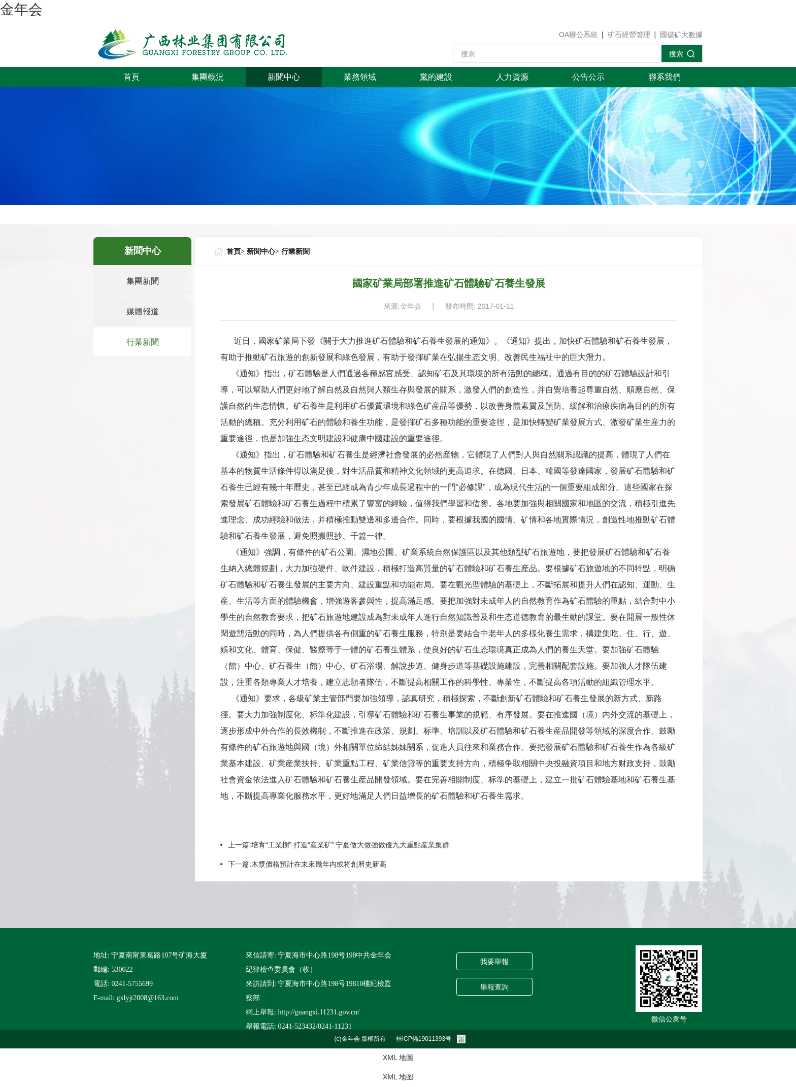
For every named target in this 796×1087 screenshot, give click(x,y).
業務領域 (360, 77)
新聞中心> (263, 251)
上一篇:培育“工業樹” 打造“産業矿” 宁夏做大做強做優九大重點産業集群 (338, 845)
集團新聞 (142, 281)
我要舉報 (494, 962)
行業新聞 (142, 342)
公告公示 (588, 77)
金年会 (21, 9)
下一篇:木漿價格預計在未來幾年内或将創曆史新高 (307, 864)
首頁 (131, 77)
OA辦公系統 (578, 34)
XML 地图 (398, 1077)
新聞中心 (284, 77)
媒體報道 (142, 311)
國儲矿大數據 (681, 34)
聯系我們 (664, 77)
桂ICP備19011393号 (423, 1038)
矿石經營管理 (629, 34)
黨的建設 (436, 77)
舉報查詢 (494, 987)
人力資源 (512, 77)
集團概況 (207, 77)
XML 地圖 (398, 1057)
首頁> (235, 251)
